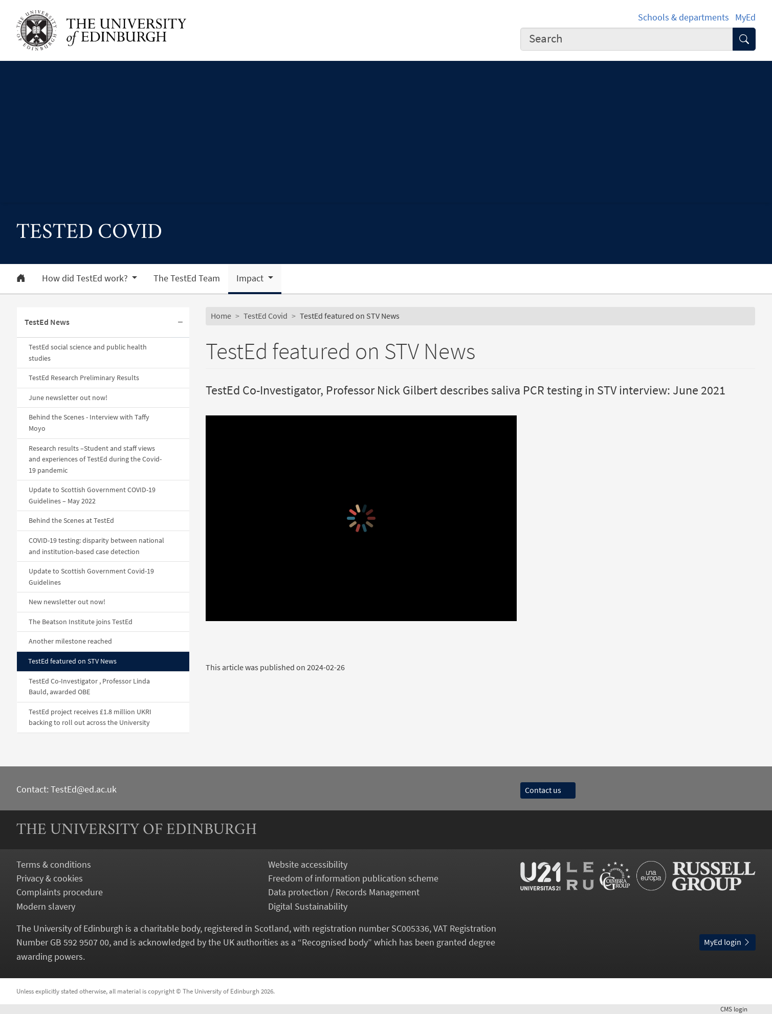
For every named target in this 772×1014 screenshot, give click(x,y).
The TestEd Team (186, 278)
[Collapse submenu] (180, 322)
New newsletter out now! (67, 601)
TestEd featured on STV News (72, 661)
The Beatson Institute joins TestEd (81, 621)
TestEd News (47, 322)
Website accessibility (307, 864)
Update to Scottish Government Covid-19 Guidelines (91, 576)
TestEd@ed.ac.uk (84, 789)
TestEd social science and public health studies (88, 352)
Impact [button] (251, 278)
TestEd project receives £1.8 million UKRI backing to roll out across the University (90, 717)
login (738, 1009)
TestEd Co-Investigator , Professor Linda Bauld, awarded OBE (89, 686)
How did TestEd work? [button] (86, 278)
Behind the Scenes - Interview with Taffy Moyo (89, 422)
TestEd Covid (266, 316)
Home (221, 316)
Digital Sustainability (307, 906)
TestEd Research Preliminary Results (84, 377)
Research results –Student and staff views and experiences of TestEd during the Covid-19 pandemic (95, 459)
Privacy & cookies (49, 878)
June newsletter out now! (68, 397)
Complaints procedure (59, 892)
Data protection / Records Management (344, 892)
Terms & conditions (53, 864)
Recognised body (335, 942)
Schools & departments (683, 17)
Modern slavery (45, 906)
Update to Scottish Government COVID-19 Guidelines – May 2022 (92, 495)
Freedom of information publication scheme (353, 878)
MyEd (745, 17)
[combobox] (626, 39)
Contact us (548, 790)
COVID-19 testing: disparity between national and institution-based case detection (96, 546)
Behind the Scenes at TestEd (71, 520)
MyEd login (727, 942)
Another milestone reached (70, 641)
